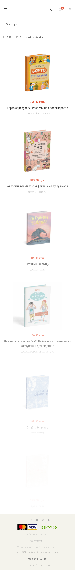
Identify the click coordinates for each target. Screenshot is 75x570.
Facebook (26, 520)
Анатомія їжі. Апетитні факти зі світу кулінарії (37, 195)
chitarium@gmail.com (37, 565)
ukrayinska (35, 37)
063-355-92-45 (37, 558)
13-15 (8, 37)
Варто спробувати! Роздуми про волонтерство (37, 108)
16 (20, 37)
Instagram (31, 520)
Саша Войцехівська (37, 113)
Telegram (37, 520)
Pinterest (43, 520)
